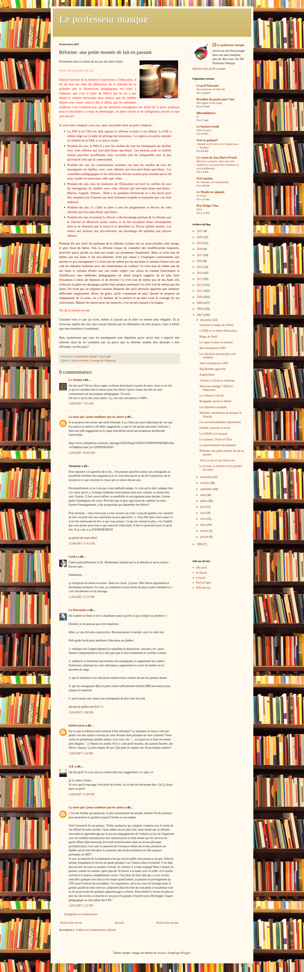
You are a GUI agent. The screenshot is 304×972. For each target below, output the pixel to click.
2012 (200, 284)
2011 (200, 290)
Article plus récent (71, 922)
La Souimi (75, 379)
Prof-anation (205, 178)
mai (202, 513)
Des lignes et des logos (209, 103)
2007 (200, 314)
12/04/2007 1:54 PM (81, 753)
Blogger (185, 952)
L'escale (200, 577)
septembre (206, 489)
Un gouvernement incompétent (218, 445)
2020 (200, 237)
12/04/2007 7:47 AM (81, 403)
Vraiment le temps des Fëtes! (217, 325)
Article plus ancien (167, 922)
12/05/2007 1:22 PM (81, 905)
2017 (200, 255)
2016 (200, 261)
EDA (199, 209)
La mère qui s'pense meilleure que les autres (96, 416)
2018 (200, 249)
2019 (200, 243)
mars (203, 524)
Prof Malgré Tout (207, 205)
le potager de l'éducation (103, 360)
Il (197, 116)
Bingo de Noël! (209, 336)
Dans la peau (204, 130)
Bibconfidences (206, 113)
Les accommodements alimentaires (220, 422)
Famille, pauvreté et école (215, 427)
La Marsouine (77, 610)
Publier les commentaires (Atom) (95, 929)
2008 (200, 308)
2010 (200, 297)
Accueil (119, 922)
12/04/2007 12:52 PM (82, 597)
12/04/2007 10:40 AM (82, 452)
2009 (200, 302)
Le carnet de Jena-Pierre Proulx (217, 157)
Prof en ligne (203, 582)
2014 (200, 272)
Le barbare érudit (208, 126)
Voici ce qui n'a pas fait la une (217, 460)
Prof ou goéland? (207, 140)
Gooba (73, 556)
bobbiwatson (77, 725)
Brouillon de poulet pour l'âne (215, 99)
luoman (161, 952)
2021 (200, 231)
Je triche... (202, 195)
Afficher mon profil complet (209, 68)
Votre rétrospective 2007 (214, 363)
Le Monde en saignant (211, 192)
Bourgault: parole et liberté (215, 401)
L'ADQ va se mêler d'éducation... (219, 330)
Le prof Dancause (208, 85)
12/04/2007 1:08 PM (81, 712)
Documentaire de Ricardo (211, 89)
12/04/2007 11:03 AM (82, 543)
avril (203, 518)
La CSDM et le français (214, 433)
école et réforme (80, 360)
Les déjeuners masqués (213, 407)
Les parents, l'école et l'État (216, 439)
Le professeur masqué (103, 18)
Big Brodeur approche (213, 369)
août (203, 495)
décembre (206, 320)
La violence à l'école (212, 395)
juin (202, 506)
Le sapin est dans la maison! (216, 342)
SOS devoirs (203, 587)
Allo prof (201, 567)
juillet (204, 500)
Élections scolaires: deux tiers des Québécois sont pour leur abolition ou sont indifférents (218, 165)
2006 (200, 544)
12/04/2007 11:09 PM (81, 794)
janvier (204, 536)
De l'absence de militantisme (213, 182)
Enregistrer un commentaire (80, 914)
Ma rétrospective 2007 (213, 348)
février (204, 530)
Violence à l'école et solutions (217, 380)
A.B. (71, 766)
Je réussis (201, 572)
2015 (200, 267)
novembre (206, 477)
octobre (205, 483)
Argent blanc (207, 374)
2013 (200, 279)
